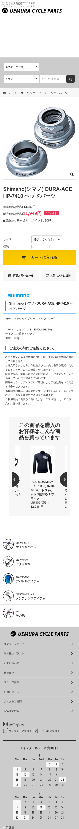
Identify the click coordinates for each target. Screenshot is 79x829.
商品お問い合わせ (23, 234)
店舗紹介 (9, 631)
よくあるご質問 (13, 659)
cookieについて (13, 824)
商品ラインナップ (14, 602)
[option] (42, 435)
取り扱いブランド (14, 611)
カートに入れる (44, 216)
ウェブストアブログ (20, 689)
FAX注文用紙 (11, 669)
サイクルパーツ (31, 51)
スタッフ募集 (11, 640)
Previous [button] (19, 438)
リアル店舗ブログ (49, 689)
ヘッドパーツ (59, 51)
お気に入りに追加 (60, 234)
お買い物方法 (11, 650)
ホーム (7, 51)
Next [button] (59, 438)
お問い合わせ (11, 621)
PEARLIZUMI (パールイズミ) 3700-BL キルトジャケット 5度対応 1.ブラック (43, 448)
